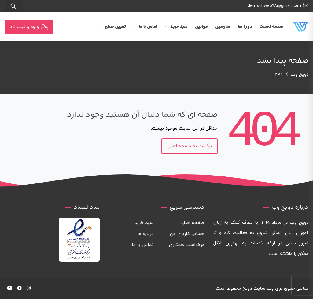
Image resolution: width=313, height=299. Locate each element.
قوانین (201, 26)
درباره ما (145, 234)
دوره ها (245, 26)
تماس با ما (145, 26)
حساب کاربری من (187, 234)
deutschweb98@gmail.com (278, 5)
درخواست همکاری (186, 245)
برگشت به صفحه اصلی (189, 146)
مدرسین (222, 26)
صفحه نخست (271, 26)
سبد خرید (176, 26)
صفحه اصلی (192, 223)
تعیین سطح (112, 26)
